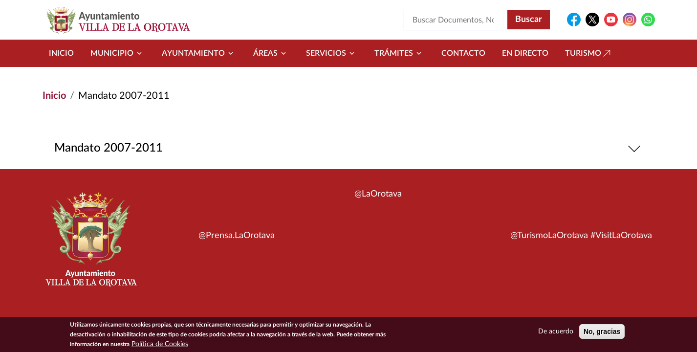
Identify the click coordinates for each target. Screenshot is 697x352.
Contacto (463, 53)
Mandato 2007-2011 (348, 148)
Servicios (332, 53)
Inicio (61, 53)
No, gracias (602, 332)
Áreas (271, 53)
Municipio (117, 53)
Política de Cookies (159, 345)
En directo (525, 53)
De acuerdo (555, 332)
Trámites (399, 53)
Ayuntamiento (199, 53)
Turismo (589, 53)
